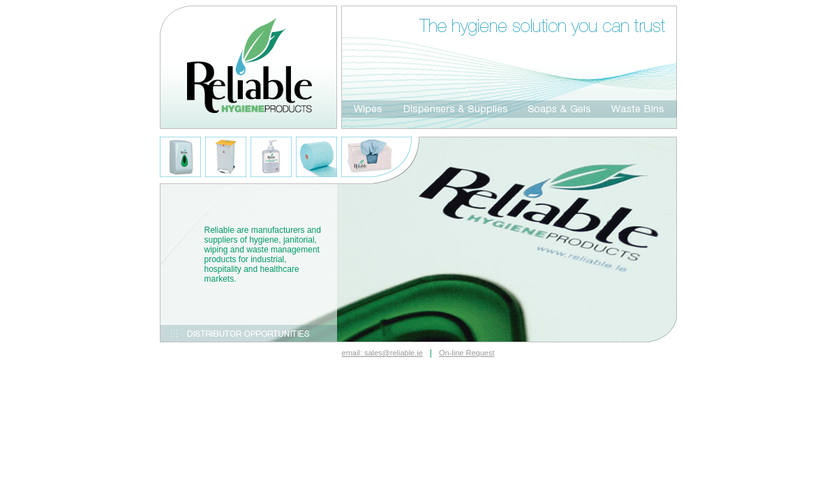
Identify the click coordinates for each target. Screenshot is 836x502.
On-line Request (467, 353)
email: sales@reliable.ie (382, 353)
